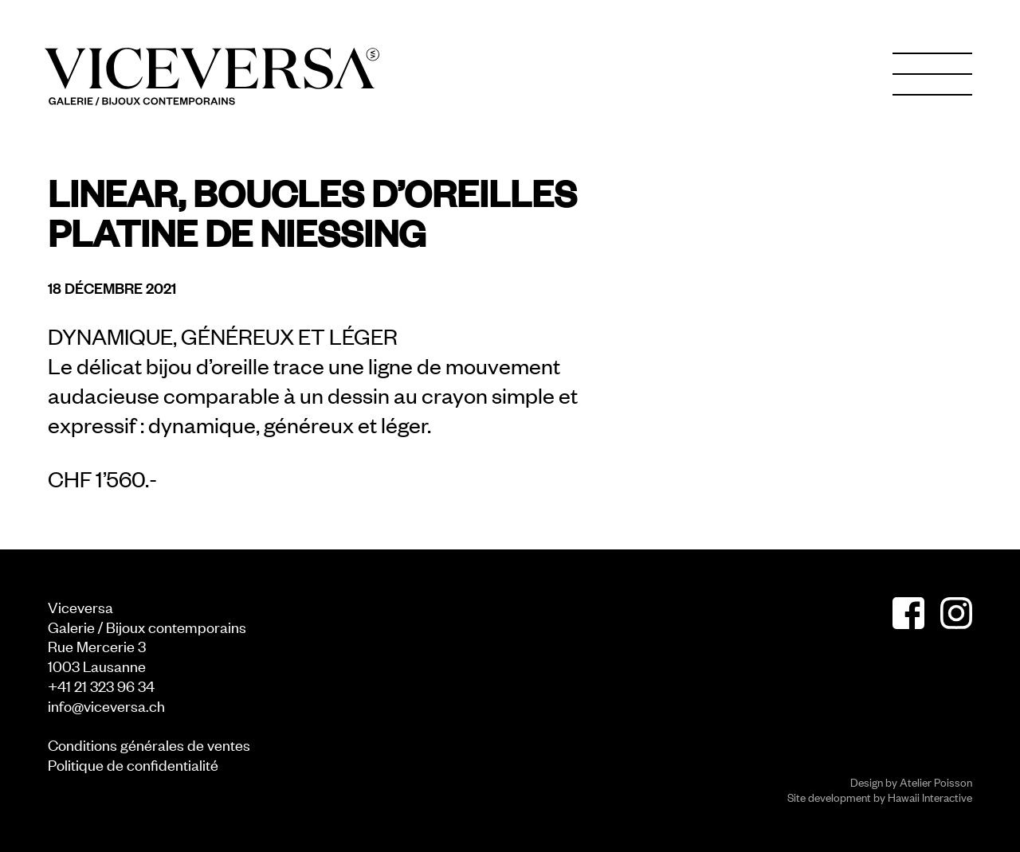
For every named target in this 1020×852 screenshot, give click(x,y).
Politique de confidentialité (133, 764)
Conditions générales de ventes (149, 744)
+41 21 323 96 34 (101, 685)
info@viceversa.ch (106, 705)
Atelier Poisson (936, 781)
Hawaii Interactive (930, 796)
